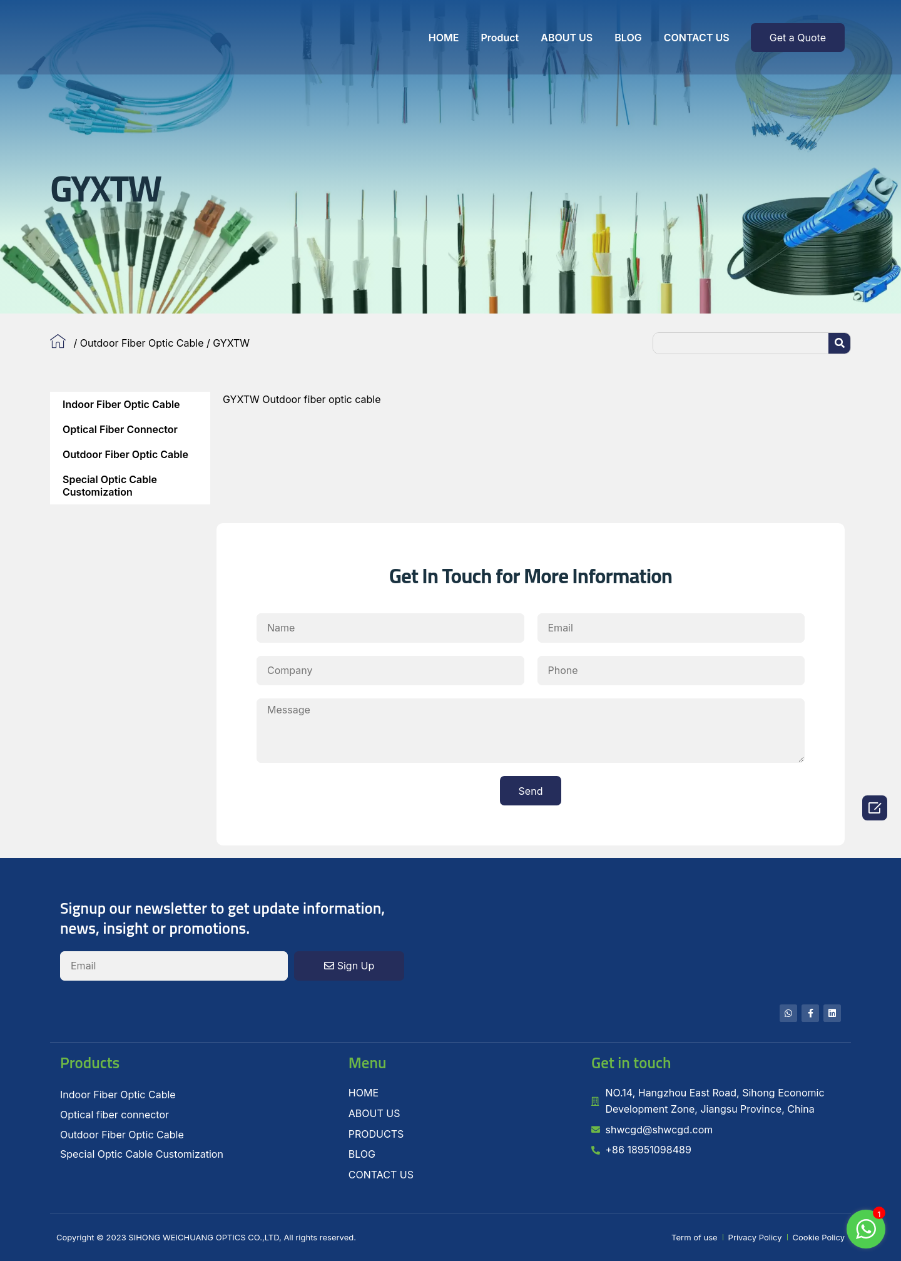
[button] (798, 37)
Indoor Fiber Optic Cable (121, 404)
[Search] (839, 343)
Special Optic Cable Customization (110, 485)
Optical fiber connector (120, 429)
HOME (444, 37)
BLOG (627, 37)
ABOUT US (567, 37)
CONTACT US (697, 37)
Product (500, 37)
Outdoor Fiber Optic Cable (142, 343)
